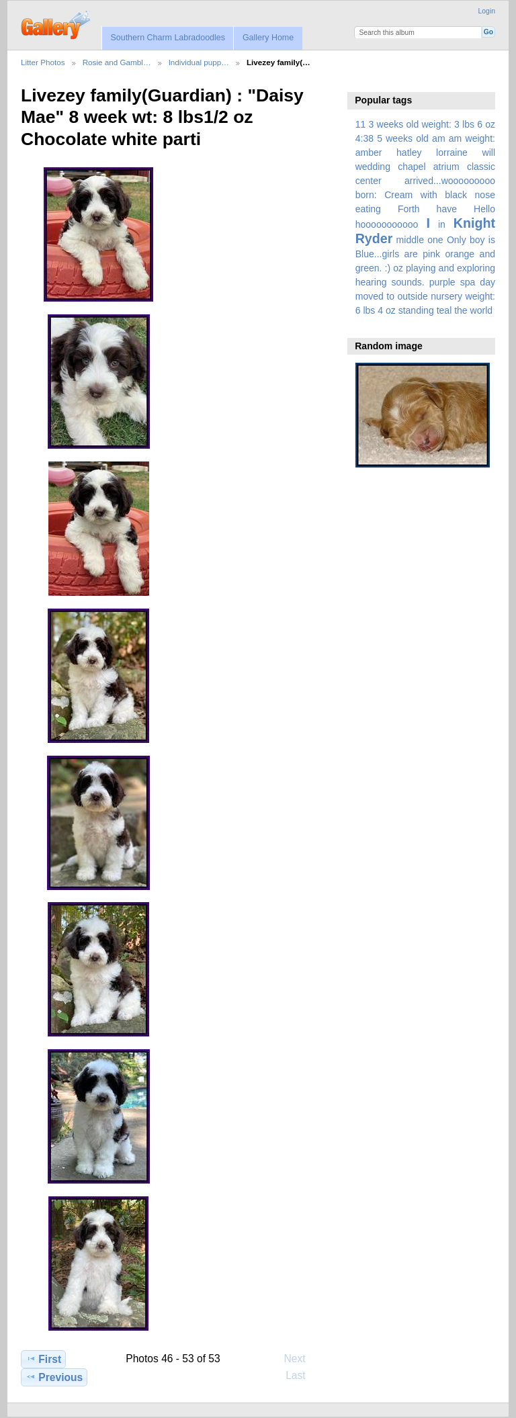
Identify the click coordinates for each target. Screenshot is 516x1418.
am (438, 138)
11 (360, 124)
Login (486, 11)
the (461, 310)
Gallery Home (268, 37)
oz (398, 268)
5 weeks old (403, 138)
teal (444, 310)
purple (442, 282)
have (447, 209)
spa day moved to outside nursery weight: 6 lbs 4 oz (425, 296)
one (435, 239)
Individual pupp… (199, 62)
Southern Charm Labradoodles (167, 37)
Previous (54, 1377)
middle (410, 239)
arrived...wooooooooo (449, 180)
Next (301, 1358)
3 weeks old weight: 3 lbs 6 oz (432, 124)
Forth (409, 209)
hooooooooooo (387, 224)
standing (416, 310)
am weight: (472, 138)
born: (366, 194)
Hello (484, 209)
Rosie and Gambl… (117, 62)
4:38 (364, 138)
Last (302, 1375)
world (481, 310)
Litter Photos (43, 62)
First (43, 1359)
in (441, 224)
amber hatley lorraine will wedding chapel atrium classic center (425, 166)
